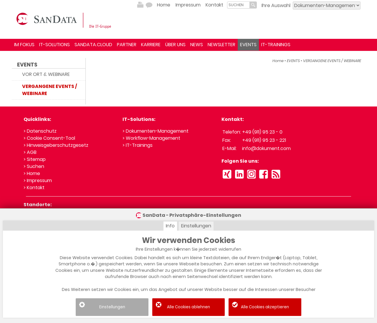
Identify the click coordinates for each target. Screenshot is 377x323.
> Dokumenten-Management (155, 131)
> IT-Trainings (138, 145)
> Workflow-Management (151, 138)
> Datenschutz (40, 131)
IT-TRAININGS (275, 44)
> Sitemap (35, 159)
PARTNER (126, 44)
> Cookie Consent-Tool (49, 138)
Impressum (188, 4)
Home (163, 4)
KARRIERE (151, 44)
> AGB (30, 152)
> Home (32, 173)
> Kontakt (34, 187)
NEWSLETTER (221, 44)
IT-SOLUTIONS (54, 44)
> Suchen (34, 166)
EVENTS (248, 44)
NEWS (196, 44)
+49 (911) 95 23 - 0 (262, 132)
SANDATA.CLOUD (93, 44)
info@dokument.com (266, 148)
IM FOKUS (24, 44)
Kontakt (214, 4)
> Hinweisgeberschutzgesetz (56, 145)
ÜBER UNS (175, 44)
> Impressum (38, 180)
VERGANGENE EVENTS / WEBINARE (332, 60)
